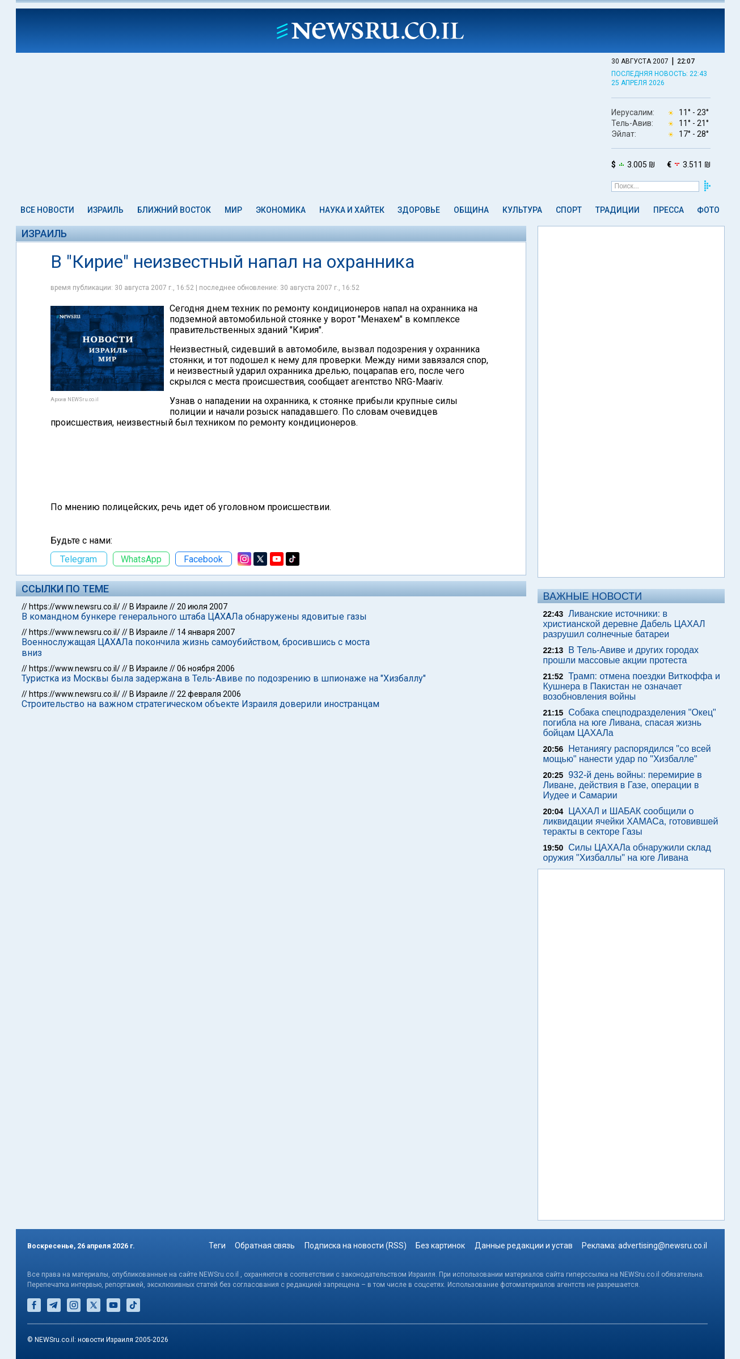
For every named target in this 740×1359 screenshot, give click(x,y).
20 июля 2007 (202, 606)
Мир (233, 209)
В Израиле (148, 606)
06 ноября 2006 (206, 668)
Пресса (668, 209)
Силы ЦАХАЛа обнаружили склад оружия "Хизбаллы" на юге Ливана (627, 852)
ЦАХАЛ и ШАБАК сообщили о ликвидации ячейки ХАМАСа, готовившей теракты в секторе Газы (630, 821)
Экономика (281, 209)
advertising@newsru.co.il (662, 1245)
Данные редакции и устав (524, 1245)
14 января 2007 (206, 632)
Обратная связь (265, 1245)
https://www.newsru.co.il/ (74, 606)
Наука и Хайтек (351, 209)
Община (471, 209)
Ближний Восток (174, 209)
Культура (522, 209)
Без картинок (440, 1245)
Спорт (569, 209)
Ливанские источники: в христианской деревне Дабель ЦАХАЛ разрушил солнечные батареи (624, 624)
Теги (217, 1245)
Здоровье (419, 209)
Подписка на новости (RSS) (356, 1245)
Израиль (105, 209)
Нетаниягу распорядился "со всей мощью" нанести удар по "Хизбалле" (627, 754)
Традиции (617, 209)
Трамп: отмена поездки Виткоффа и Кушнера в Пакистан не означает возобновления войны (631, 686)
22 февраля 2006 (209, 694)
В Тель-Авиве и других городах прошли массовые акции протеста (621, 655)
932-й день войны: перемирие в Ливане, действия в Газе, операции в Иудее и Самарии (622, 785)
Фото (708, 209)
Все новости (47, 209)
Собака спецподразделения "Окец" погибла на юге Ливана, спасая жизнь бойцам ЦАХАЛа (629, 723)
